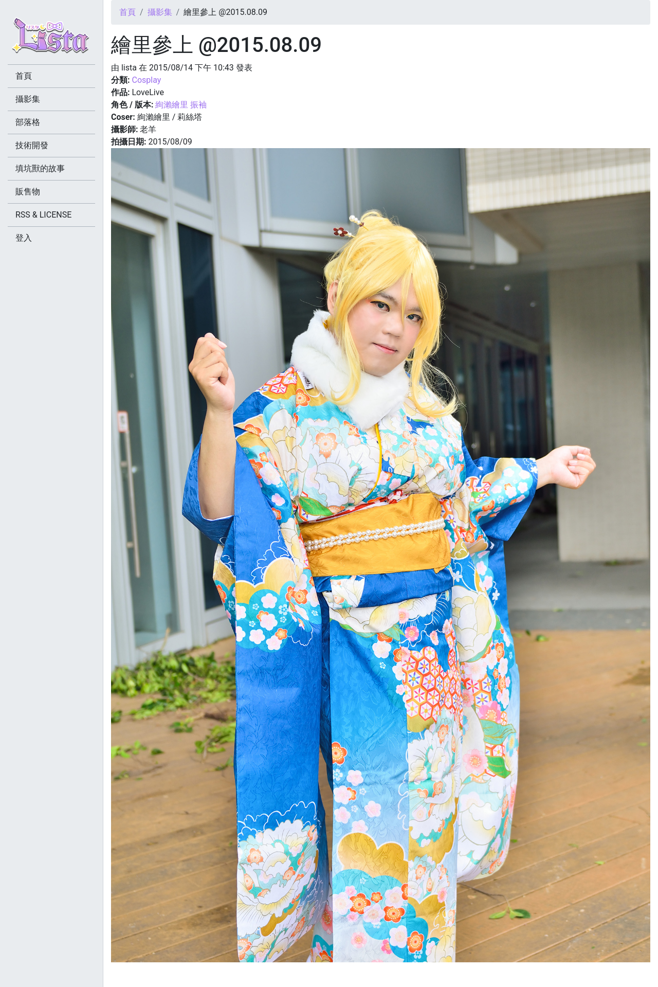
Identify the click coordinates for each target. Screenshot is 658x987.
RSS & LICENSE (43, 215)
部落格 (27, 122)
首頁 (127, 12)
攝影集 (160, 12)
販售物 (27, 191)
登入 (23, 238)
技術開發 (31, 145)
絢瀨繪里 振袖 (181, 105)
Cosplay (146, 80)
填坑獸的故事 (40, 168)
